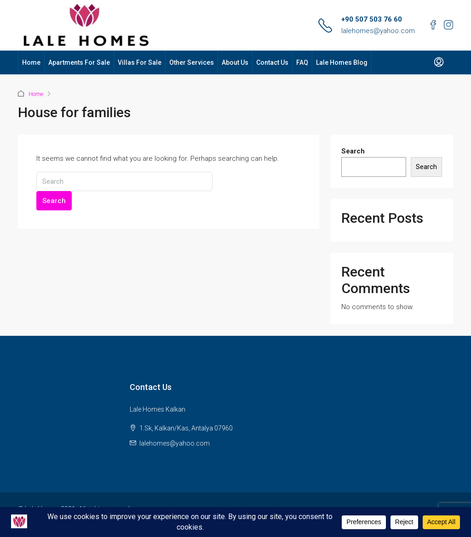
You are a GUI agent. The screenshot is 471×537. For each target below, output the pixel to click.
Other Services (191, 62)
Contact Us (272, 62)
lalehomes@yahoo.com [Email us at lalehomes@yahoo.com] (174, 443)
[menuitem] (438, 62)
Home (31, 62)
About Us (235, 62)
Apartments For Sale (79, 62)
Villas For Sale (139, 62)
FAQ (302, 62)
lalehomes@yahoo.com (378, 31)
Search (54, 201)
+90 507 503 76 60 (371, 19)
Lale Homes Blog (342, 62)
